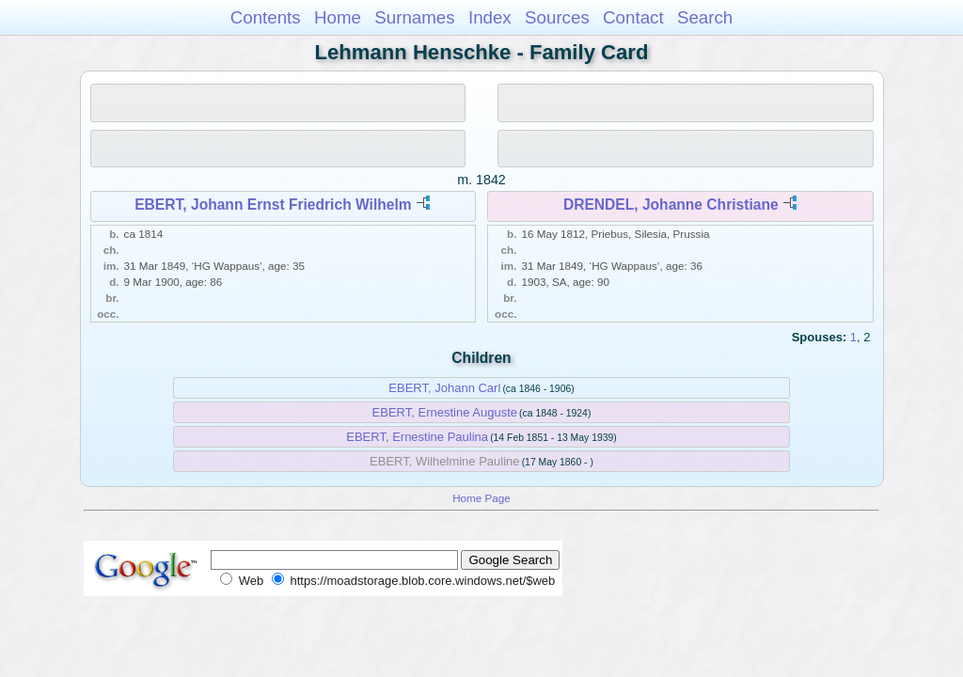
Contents (265, 17)
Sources (557, 17)
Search (705, 17)
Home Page (481, 498)
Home (337, 17)
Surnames (414, 17)
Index (490, 17)
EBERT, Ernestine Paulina (417, 437)
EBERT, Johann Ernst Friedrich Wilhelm (272, 205)
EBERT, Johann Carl (444, 388)
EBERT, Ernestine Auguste (444, 412)
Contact (633, 17)
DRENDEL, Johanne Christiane (671, 205)
